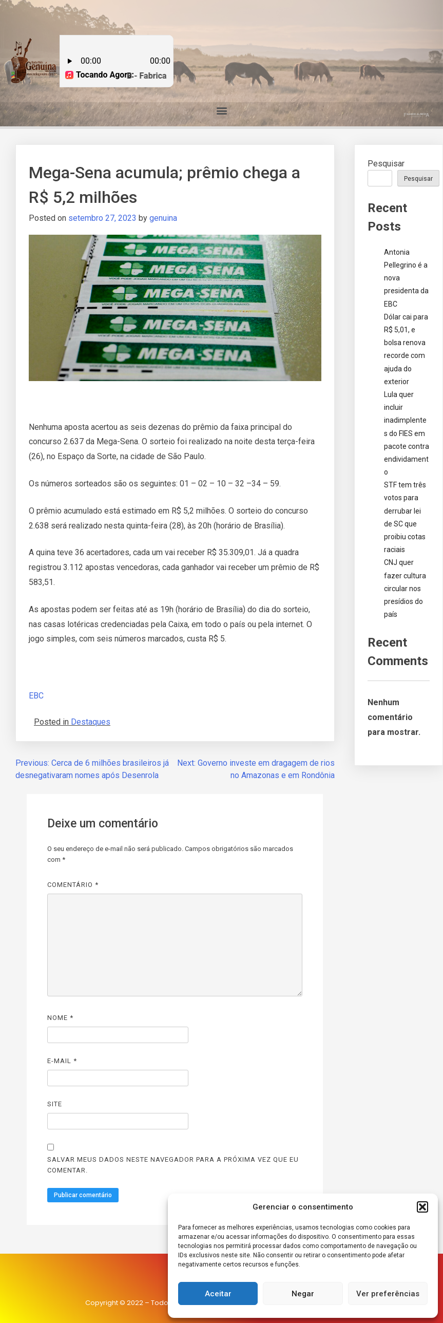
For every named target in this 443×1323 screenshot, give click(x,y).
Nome (60, 1018)
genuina (163, 218)
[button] (422, 1207)
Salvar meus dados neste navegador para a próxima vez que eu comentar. (173, 1165)
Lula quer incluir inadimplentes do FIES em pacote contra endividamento (406, 433)
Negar (303, 1293)
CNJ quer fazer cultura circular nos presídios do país (405, 588)
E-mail (62, 1061)
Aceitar (218, 1293)
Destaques (90, 722)
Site (54, 1104)
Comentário (73, 885)
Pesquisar (386, 163)
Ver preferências (387, 1293)
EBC (36, 696)
